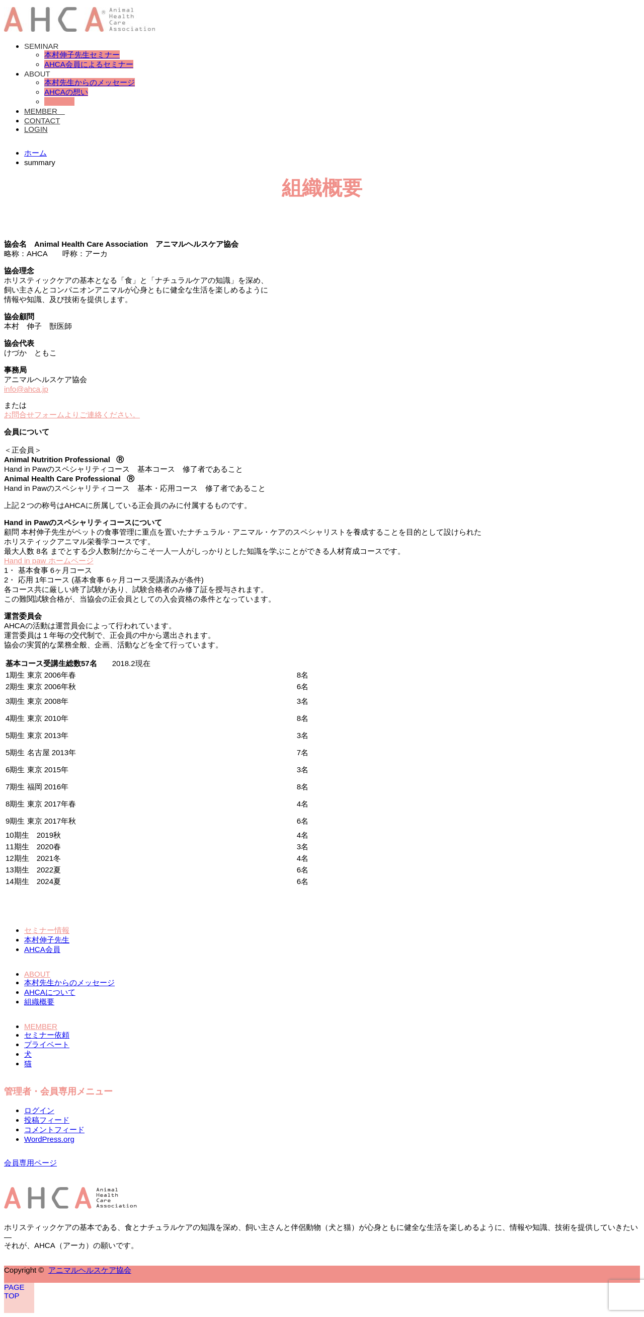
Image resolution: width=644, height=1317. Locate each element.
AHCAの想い (66, 92)
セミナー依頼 (46, 1035)
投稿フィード (46, 1120)
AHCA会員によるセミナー (88, 64)
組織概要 (59, 101)
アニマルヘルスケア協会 (89, 1270)
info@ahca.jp (26, 389)
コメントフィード (54, 1129)
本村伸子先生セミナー (82, 54)
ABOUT (37, 73)
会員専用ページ (30, 1162)
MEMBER (44, 111)
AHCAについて (49, 992)
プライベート (46, 1044)
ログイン (39, 1110)
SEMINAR (41, 46)
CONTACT (42, 120)
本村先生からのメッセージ (89, 82)
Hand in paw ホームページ (49, 560)
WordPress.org (49, 1139)
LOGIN (36, 129)
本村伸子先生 (46, 939)
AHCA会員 (42, 949)
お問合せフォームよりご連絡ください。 (72, 414)
